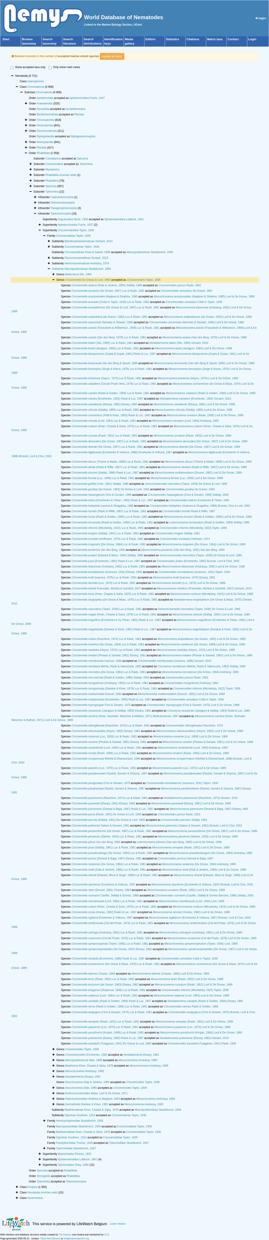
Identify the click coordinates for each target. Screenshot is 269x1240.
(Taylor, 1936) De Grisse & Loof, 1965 (186, 483)
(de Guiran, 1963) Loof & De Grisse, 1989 (208, 316)
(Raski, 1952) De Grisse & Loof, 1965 (106, 814)
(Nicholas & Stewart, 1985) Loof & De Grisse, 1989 (196, 322)
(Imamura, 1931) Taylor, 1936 (194, 572)
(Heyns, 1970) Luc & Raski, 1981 (106, 378)
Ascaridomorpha (75, 109)
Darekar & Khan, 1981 (86, 1104)
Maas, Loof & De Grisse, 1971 (96, 1093)
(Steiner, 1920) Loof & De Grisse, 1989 (198, 836)
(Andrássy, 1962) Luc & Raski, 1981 (108, 566)
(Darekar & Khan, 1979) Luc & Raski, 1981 (114, 688)
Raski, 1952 (179, 285)
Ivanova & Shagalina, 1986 (102, 505)
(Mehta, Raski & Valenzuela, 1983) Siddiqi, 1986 (202, 666)
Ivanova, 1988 (96, 660)
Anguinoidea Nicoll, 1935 (73, 219)
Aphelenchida (45, 98)
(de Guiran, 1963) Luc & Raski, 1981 (109, 316)
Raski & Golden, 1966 (191, 1006)
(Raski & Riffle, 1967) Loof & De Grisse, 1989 (204, 467)
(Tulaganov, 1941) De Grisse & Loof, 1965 (111, 1043)
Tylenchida (43, 1181)
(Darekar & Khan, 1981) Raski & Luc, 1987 (113, 629)
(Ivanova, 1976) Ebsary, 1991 (184, 577)
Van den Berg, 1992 (98, 549)
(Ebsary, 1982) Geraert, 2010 (194, 1038)
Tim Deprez (65, 1234)
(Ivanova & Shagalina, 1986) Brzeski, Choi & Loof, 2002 (200, 505)
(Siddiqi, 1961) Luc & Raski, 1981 (105, 533)
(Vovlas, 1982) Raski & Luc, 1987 (103, 912)
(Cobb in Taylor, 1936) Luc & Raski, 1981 (110, 302)
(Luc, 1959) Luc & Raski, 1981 (102, 478)
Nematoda (42, 1192)
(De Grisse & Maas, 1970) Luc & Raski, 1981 (114, 599)
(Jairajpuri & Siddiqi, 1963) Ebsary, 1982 (111, 710)
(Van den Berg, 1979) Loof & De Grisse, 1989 (204, 337)
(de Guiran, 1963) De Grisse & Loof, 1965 (110, 489)
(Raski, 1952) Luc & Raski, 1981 (104, 435)
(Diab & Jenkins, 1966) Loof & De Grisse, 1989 (204, 869)
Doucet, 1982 (96, 694)
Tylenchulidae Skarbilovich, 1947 (129, 1143)
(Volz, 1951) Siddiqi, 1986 (99, 483)
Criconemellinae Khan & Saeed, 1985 (87, 252)
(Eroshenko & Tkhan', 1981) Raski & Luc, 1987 (112, 500)
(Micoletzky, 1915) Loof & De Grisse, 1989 (211, 594)
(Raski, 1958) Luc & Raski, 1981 (103, 753)
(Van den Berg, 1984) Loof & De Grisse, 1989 (179, 842)
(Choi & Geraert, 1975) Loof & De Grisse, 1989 (193, 705)
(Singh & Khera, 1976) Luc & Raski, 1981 (111, 369)
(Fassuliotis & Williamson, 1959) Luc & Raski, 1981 (115, 327)
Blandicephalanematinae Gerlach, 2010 (88, 241)
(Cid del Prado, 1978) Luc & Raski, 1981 (112, 923)
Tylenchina (86, 164)
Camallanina (53, 158)
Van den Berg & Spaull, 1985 (104, 363)
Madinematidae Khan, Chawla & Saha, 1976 (83, 1132)
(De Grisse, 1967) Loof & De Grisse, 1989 (205, 441)
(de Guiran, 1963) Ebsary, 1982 (104, 984)
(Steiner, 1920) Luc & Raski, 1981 (106, 836)
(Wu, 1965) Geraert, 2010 (178, 342)
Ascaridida (43, 109)
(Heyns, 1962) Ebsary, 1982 (105, 731)
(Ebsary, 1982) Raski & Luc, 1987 (107, 1038)
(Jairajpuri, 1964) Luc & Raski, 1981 (105, 348)
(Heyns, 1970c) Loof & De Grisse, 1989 (198, 378)
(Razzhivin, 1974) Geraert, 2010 (200, 798)
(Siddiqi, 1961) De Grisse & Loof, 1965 (108, 819)
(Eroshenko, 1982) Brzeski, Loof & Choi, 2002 (198, 561)
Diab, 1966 (81, 1087)
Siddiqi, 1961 (177, 533)
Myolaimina (52, 169)
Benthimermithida (47, 114)
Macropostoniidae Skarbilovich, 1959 (78, 1126)
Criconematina (54, 164)
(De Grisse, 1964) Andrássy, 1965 (200, 672)
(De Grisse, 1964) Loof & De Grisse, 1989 (203, 544)
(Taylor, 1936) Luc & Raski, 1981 (106, 609)
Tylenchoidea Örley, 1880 (73, 1164)
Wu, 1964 (78, 274)
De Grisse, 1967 (187, 290)
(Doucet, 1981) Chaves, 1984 (101, 890)
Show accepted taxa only (27, 67)
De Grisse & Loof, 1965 (87, 279)
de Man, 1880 (83, 1060)
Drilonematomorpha (63, 202)
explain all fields (112, 56)
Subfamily (58, 268)
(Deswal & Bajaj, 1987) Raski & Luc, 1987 (112, 809)
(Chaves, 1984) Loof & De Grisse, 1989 (170, 973)
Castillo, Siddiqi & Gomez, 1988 (105, 895)
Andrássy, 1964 (191, 683)
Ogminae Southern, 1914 (79, 1115)
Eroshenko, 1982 (86, 1054)
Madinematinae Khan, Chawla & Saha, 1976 (91, 1109)
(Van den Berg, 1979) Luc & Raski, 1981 (108, 337)
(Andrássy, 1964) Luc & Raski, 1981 (109, 683)
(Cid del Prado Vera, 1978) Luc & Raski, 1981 (113, 383)
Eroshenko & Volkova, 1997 (103, 884)
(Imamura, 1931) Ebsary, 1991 (106, 572)
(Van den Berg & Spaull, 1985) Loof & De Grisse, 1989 (204, 363)
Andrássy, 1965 (138, 1060)
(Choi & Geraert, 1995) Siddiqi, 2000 (188, 494)
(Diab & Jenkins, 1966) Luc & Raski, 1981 (108, 869)
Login (252, 39)
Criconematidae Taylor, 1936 (73, 235)
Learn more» (118, 1223)
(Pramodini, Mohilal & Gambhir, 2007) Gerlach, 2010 (204, 588)
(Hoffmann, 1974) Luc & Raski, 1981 (107, 539)
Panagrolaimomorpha (64, 208)
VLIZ (106, 1234)
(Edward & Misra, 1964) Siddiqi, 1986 (107, 555)
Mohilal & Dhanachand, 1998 (105, 758)
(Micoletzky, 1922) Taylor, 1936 (193, 528)
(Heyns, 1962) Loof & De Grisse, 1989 (199, 731)
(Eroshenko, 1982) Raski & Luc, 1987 (107, 398)
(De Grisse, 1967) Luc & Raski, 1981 (107, 290)
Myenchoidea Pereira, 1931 (74, 1153)
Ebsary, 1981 (141, 1054)
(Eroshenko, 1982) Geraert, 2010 (195, 398)
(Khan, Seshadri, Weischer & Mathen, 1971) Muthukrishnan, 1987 (124, 716)
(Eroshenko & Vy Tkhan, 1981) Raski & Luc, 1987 (116, 620)
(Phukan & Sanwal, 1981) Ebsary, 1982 (108, 655)
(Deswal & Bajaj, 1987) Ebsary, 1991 (209, 809)
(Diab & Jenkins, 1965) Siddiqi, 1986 (106, 285)
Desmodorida (45, 125)
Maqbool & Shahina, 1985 (104, 296)
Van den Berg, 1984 (95, 842)
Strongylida (43, 1176)
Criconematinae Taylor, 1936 (81, 246)
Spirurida (42, 1170)
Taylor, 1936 (144, 279)
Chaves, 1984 (93, 973)
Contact (233, 39)
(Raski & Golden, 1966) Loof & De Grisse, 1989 (211, 393)
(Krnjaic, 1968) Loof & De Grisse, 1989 (201, 1032)
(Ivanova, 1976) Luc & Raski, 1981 (103, 577)
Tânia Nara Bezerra (50, 1238)
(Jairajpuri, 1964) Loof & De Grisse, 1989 (193, 348)
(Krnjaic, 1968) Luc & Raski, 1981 (107, 1032)
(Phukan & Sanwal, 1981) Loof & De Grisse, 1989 (207, 655)
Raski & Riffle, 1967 (189, 511)
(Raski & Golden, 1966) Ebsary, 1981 (205, 1001)
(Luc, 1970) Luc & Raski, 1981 (103, 583)
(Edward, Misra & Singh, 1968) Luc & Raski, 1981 (114, 875)
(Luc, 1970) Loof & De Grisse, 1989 (188, 583)
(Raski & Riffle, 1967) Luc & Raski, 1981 (108, 467)
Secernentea (35, 1198)
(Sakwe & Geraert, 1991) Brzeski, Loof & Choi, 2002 (194, 825)
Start (6, 39)
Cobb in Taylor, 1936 (193, 302)
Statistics (172, 39)
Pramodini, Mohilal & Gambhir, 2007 (106, 588)
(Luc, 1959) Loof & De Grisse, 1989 (187, 478)
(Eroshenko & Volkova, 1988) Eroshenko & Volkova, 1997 (121, 452)
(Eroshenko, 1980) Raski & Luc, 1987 (111, 699)
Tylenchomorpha (61, 213)
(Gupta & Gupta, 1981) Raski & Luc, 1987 (113, 353)
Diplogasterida (45, 136)
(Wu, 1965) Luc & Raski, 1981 (102, 342)
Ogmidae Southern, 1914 (71, 1137)
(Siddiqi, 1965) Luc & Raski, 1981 (105, 409)
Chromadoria (44, 92)
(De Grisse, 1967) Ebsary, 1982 (111, 949)
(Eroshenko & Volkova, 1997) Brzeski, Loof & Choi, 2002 (202, 884)
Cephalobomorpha (62, 197)
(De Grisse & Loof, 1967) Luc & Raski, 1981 (115, 307)
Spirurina (82, 158)
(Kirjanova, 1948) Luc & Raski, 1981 (108, 990)
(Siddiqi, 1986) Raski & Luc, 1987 (104, 472)
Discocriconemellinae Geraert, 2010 (86, 258)
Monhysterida (45, 142)
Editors (150, 39)
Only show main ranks (64, 67)
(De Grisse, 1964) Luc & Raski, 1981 (108, 544)
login (261, 18)
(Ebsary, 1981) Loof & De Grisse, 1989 (194, 404)
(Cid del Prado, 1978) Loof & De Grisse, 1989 (211, 938)
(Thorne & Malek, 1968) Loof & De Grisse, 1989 (208, 461)
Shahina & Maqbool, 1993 (92, 1098)
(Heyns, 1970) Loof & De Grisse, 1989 (196, 650)
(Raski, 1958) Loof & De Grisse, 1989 (205, 415)
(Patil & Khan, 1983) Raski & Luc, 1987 (110, 415)
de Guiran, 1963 (190, 489)
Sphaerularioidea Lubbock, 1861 (124, 219)
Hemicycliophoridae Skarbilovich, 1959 (79, 1120)
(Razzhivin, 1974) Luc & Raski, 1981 (106, 639)
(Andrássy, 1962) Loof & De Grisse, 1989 (203, 566)
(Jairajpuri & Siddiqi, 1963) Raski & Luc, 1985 (208, 710)
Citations (192, 39)
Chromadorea (35, 86)
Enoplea (32, 1187)
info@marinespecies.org (76, 1238)
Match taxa (214, 39)
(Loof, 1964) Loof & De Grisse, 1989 (191, 995)
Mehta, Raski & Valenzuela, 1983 (106, 666)
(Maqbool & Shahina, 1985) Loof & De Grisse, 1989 (204, 296)
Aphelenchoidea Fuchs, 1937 (87, 98)
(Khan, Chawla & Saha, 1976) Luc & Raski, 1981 (114, 426)
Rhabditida (43, 153)
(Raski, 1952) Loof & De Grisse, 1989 (192, 435)
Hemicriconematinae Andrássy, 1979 (86, 263)
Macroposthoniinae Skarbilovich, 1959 (150, 252)
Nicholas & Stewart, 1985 (102, 322)
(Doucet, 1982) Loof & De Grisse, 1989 (198, 472)
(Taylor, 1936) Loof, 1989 (200, 943)
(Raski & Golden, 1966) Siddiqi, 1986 (209, 522)
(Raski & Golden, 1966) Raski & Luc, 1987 (111, 1001)
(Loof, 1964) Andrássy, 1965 (185, 420)
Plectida (79, 114)
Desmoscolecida (47, 130)
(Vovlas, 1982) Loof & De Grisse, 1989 (191, 912)
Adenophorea (35, 81)
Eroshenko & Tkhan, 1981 (199, 500)
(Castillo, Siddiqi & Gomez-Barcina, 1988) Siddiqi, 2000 (204, 895)
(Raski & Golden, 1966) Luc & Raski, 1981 (110, 393)
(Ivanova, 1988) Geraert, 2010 (174, 660)
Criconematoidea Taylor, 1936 (76, 230)
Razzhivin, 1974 (194, 725)
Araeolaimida (45, 103)
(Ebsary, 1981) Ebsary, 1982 (104, 404)
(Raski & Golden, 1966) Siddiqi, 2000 (110, 677)
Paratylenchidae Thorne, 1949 (74, 1143)
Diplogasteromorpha (83, 136)
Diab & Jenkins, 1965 (87, 1082)
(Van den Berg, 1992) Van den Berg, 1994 (182, 549)
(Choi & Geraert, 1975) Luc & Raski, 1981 (111, 1012)
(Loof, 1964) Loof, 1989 (191, 901)
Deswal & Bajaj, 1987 (185, 858)
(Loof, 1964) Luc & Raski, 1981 (103, 420)
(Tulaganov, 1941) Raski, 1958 (202, 1043)
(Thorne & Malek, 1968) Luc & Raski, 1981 (110, 461)
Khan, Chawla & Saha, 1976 (89, 1065)
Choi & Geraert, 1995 (101, 494)
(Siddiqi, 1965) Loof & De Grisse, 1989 (193, 409)
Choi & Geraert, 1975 (101, 705)
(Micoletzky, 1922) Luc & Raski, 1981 (107, 528)
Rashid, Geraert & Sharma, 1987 (109, 773)
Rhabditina (52, 180)
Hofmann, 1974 (185, 539)
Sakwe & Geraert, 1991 (100, 825)
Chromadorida (45, 120)
